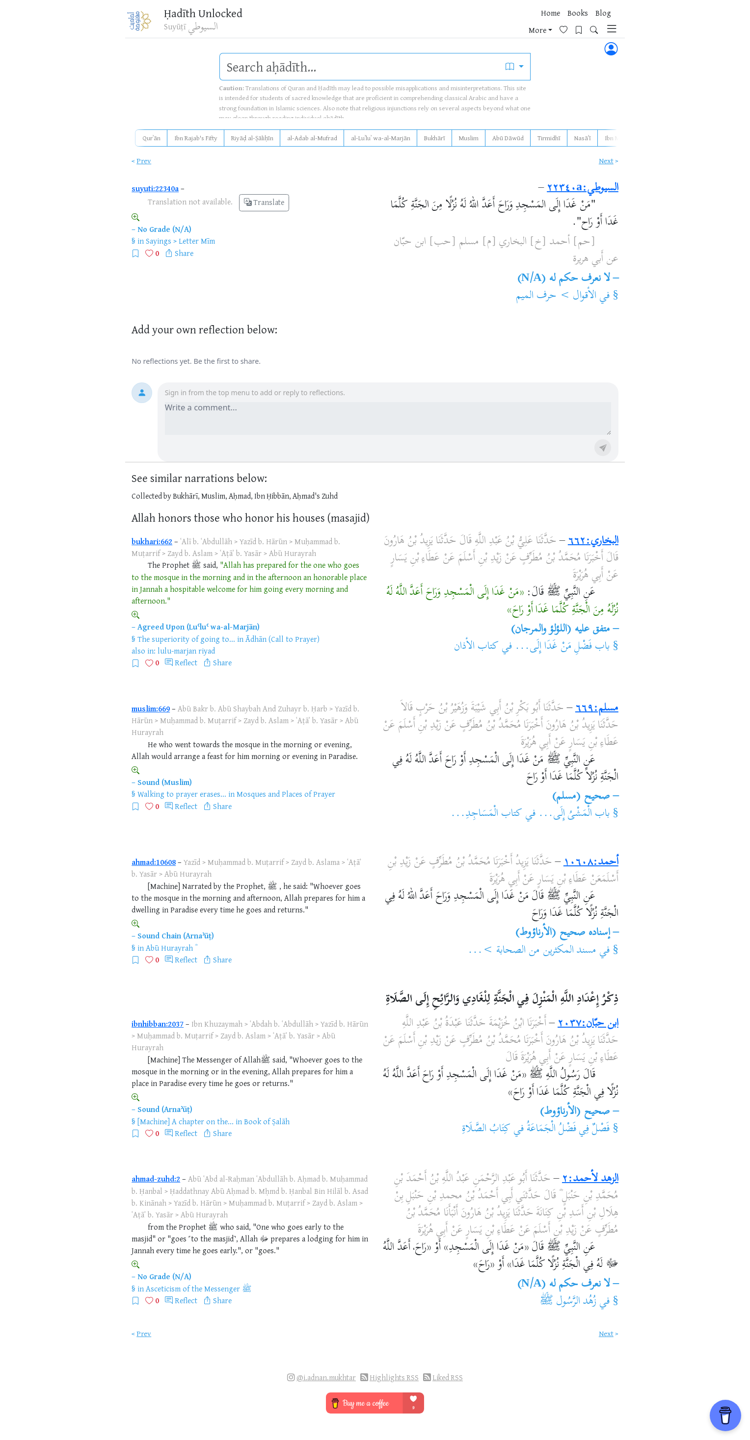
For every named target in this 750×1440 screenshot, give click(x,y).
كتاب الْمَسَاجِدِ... (486, 814)
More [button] (523, 24)
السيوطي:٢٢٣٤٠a (582, 188)
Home (446, 24)
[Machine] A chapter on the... (185, 1121)
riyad (206, 651)
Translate (264, 202)
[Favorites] (553, 23)
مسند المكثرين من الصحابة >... (532, 950)
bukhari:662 (152, 541)
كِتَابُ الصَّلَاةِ (486, 1129)
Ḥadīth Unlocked (209, 14)
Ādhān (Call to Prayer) (282, 639)
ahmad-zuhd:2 (156, 1179)
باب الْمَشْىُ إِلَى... (574, 814)
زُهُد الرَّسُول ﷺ (568, 1302)
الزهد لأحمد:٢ (590, 1179)
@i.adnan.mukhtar (326, 1377)
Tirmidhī (549, 138)
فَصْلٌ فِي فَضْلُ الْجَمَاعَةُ (568, 1129)
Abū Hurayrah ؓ (170, 948)
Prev (143, 160)
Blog (499, 24)
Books (473, 24)
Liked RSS (447, 1377)
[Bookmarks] (568, 23)
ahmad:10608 (154, 862)
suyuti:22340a (155, 188)
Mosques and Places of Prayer (286, 794)
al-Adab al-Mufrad (312, 138)
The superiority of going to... (186, 639)
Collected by (151, 496)
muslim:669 (151, 708)
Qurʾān (151, 138)
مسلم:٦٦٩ (596, 708)
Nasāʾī (582, 138)
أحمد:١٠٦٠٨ (590, 862)
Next (606, 160)
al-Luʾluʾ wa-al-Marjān (380, 138)
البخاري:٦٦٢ (593, 541)
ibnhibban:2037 (158, 1024)
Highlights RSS (394, 1377)
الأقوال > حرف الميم (556, 296)
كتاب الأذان (476, 647)
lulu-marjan (177, 651)
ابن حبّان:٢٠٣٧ (588, 1024)
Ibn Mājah (618, 138)
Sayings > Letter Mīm (180, 241)
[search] (359, 66)
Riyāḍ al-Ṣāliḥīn (252, 138)
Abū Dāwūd (508, 138)
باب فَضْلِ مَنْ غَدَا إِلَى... (562, 647)
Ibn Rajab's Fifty (195, 138)
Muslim (469, 138)
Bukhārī (434, 138)
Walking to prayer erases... (181, 794)
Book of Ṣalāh (267, 1121)
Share (184, 253)
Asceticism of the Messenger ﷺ (199, 1288)
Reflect (186, 662)
